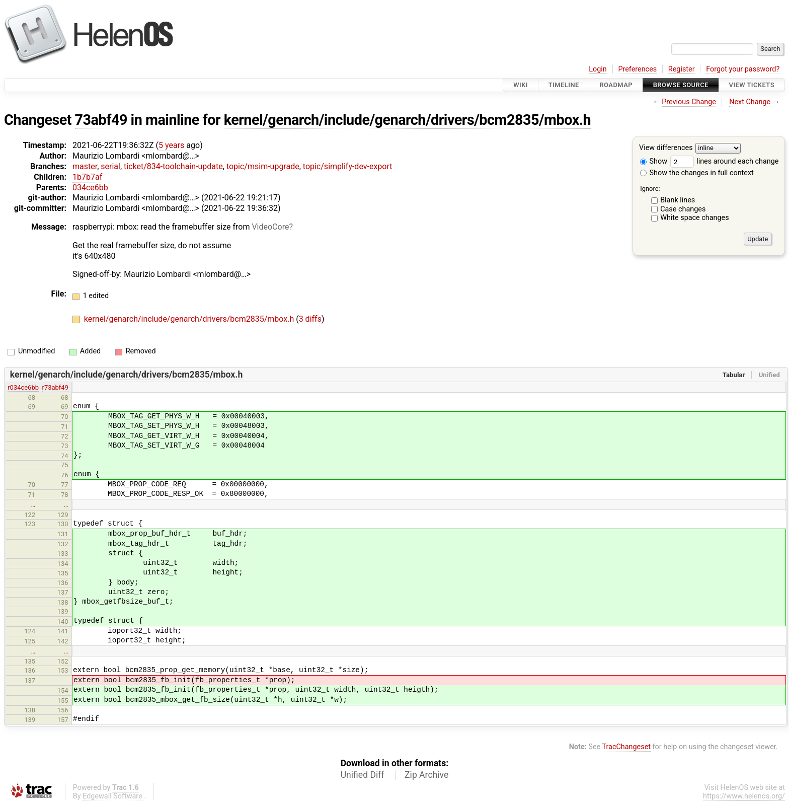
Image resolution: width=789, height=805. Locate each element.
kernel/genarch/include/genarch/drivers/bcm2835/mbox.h (407, 119)
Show (653, 161)
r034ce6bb (23, 387)
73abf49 (101, 119)
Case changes (682, 209)
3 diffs (310, 319)
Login (598, 69)
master (84, 166)
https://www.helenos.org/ (744, 796)
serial (110, 166)
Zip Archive (426, 775)
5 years (171, 145)
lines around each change (724, 161)
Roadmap (616, 85)
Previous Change (689, 102)
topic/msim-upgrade (262, 166)
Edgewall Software (112, 796)
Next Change (749, 102)
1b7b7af (87, 177)
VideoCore (270, 227)
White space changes (694, 217)
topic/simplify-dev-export (347, 166)
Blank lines (677, 200)
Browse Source (680, 85)
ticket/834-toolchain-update (173, 166)
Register (681, 69)
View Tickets (751, 85)
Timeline (563, 85)
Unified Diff (362, 775)
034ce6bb (90, 187)
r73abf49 (55, 387)
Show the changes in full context (697, 173)
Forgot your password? (742, 69)
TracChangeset (626, 747)
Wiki (520, 85)
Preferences (637, 69)
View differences (666, 148)
